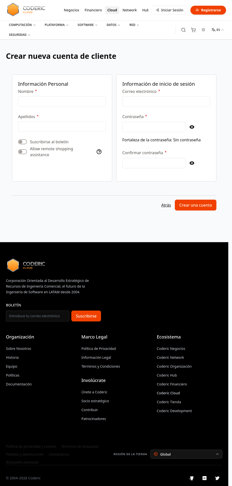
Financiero (93, 10)
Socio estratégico (95, 401)
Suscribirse (86, 316)
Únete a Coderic (94, 392)
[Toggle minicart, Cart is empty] (193, 30)
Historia (12, 357)
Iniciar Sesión (169, 10)
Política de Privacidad (98, 348)
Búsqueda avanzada (22, 462)
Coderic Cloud (168, 393)
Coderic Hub (167, 375)
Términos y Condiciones (100, 366)
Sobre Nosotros (18, 348)
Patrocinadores (93, 418)
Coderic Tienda (169, 402)
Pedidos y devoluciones (25, 454)
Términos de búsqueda (79, 446)
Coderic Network (170, 357)
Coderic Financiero (172, 384)
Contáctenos (59, 454)
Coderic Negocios (171, 348)
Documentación (19, 384)
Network (130, 10)
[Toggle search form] (183, 30)
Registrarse (208, 10)
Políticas (12, 375)
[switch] (22, 141)
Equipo (11, 366)
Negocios (71, 10)
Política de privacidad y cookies (31, 446)
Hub (145, 10)
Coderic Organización (174, 366)
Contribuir (89, 409)
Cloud (112, 10)
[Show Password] (191, 127)
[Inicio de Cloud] (32, 9)
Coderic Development (174, 410)
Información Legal (96, 357)
